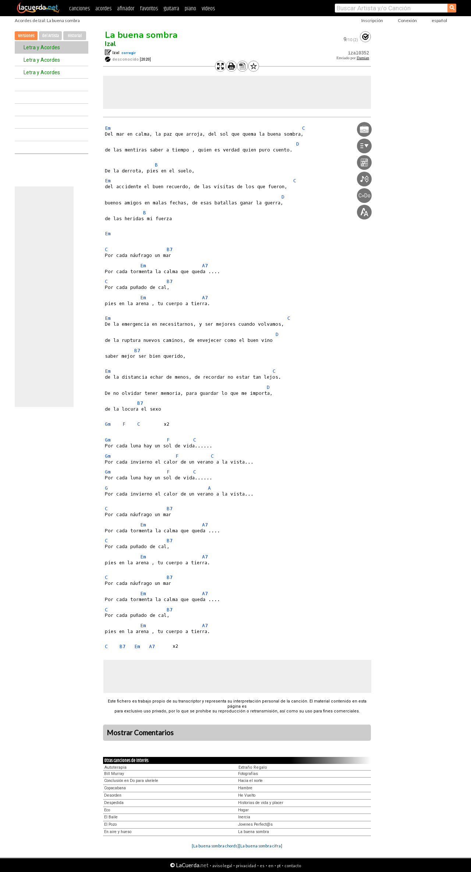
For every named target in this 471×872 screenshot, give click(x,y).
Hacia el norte (250, 780)
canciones (79, 8)
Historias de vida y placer (260, 802)
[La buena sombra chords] (215, 845)
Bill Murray (114, 773)
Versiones (26, 35)
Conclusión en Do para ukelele (131, 780)
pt (279, 865)
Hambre (245, 788)
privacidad (246, 865)
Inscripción (372, 20)
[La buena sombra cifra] (260, 845)
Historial (75, 35)
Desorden (112, 795)
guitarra (171, 8)
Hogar (243, 810)
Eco (107, 810)
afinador (125, 8)
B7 (170, 249)
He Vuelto (246, 795)
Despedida (114, 802)
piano (190, 8)
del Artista (50, 35)
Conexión (407, 20)
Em (108, 128)
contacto (292, 865)
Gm (108, 424)
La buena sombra (141, 35)
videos (208, 8)
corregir (128, 53)
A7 (205, 265)
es (262, 865)
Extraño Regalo (252, 767)
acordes (103, 8)
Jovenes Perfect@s (255, 824)
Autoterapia (116, 767)
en (270, 865)
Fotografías (248, 773)
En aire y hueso (117, 831)
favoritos (149, 8)
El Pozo (110, 824)
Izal (110, 43)
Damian (363, 58)
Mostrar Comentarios (140, 733)
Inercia (244, 817)
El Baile (111, 817)
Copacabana (115, 788)
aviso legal (222, 865)
